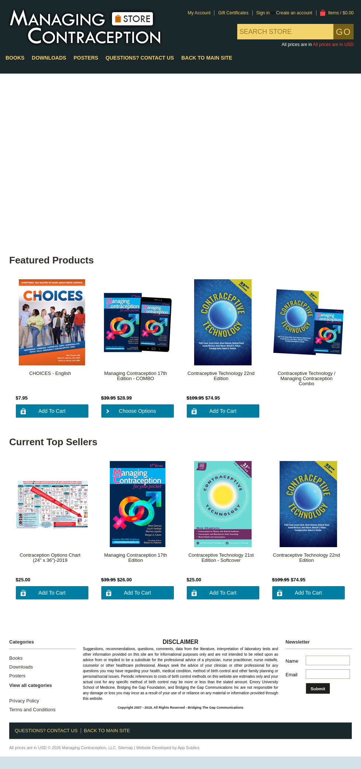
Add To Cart (52, 411)
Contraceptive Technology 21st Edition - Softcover (221, 558)
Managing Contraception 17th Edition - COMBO (135, 376)
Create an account (294, 12)
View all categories (30, 685)
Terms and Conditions (32, 709)
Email (291, 674)
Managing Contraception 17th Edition (135, 558)
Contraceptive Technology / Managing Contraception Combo (307, 378)
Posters (86, 57)
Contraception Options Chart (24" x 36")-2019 (50, 558)
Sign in (263, 12)
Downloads (49, 57)
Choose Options (137, 411)
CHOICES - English (50, 373)
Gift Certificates (233, 12)
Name (291, 661)
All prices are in (333, 44)
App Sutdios (188, 747)
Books (15, 57)
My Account (198, 12)
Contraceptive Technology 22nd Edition (221, 376)
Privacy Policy (24, 701)
